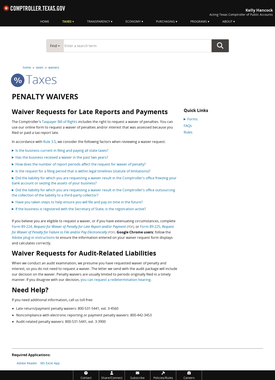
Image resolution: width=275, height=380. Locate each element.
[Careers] (189, 375)
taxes (39, 67)
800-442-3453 (141, 315)
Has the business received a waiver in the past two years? (61, 157)
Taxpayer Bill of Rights (59, 121)
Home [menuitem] (44, 21)
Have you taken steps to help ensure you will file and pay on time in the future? (79, 202)
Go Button (220, 45)
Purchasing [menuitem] (165, 21)
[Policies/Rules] (163, 375)
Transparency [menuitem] (98, 21)
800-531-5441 (88, 308)
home (27, 67)
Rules (188, 132)
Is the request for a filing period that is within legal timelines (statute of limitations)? (82, 171)
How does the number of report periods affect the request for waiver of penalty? (80, 164)
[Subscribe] (137, 375)
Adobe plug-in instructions (33, 237)
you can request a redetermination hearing (116, 279)
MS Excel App (50, 363)
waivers (53, 67)
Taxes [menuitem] (67, 21)
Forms (192, 119)
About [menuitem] (227, 21)
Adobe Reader (27, 363)
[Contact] (86, 375)
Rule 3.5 (49, 141)
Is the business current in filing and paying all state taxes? (61, 150)
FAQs (188, 125)
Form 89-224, (73, 226)
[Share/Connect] (112, 375)
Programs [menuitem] (198, 21)
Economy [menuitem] (133, 21)
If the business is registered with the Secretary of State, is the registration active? (80, 209)
